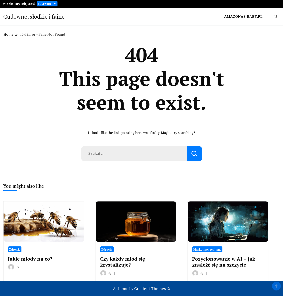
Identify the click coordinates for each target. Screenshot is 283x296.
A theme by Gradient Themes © (141, 288)
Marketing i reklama (207, 249)
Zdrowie (14, 249)
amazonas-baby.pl (243, 16)
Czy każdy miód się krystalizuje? (122, 261)
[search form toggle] (276, 16)
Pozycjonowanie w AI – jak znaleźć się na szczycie (223, 261)
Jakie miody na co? (30, 258)
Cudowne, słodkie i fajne (34, 16)
